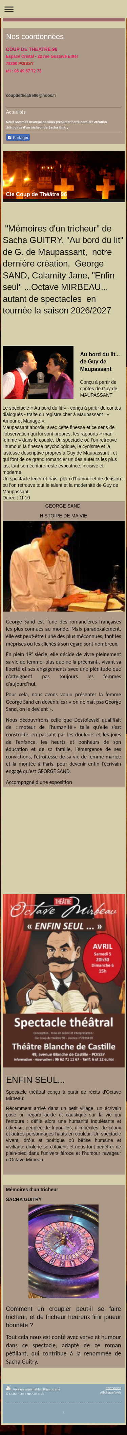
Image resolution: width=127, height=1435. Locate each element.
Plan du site (51, 1389)
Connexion (113, 1388)
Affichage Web (110, 1392)
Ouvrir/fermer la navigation (63, 9)
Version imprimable (24, 1389)
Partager (17, 137)
